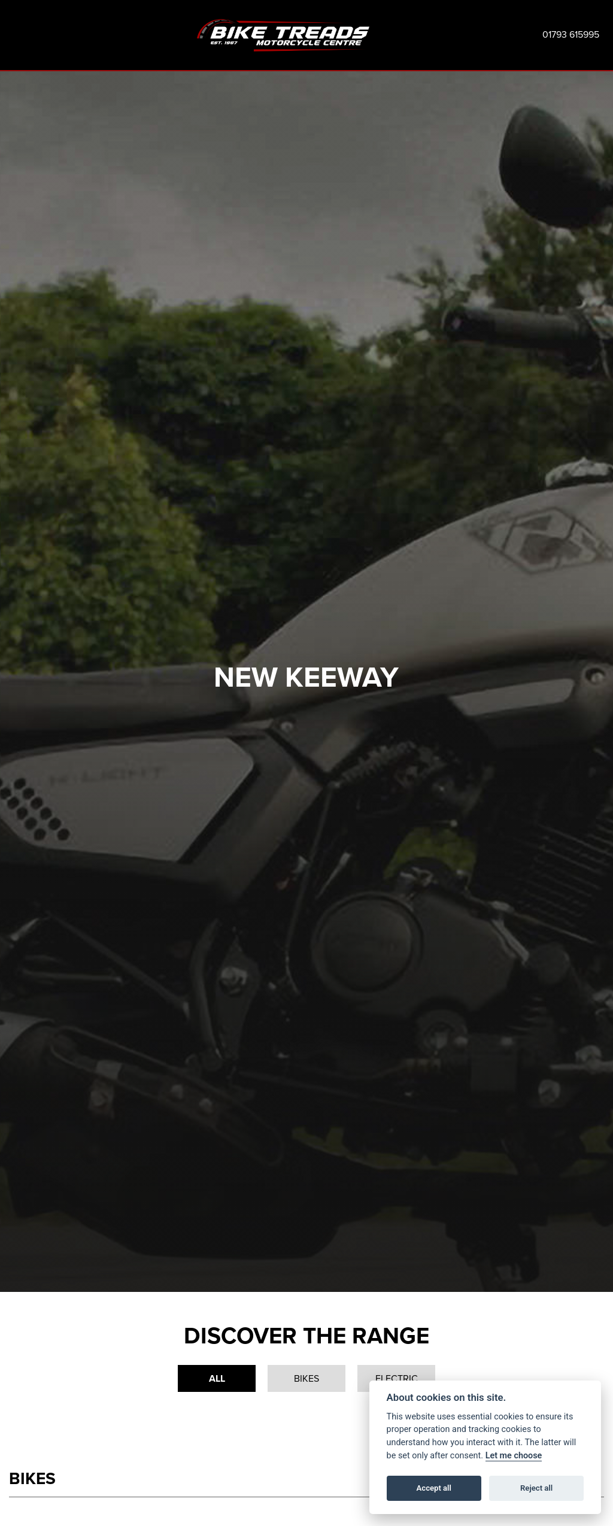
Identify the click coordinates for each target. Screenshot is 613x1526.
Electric (396, 1378)
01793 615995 (570, 34)
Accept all (434, 1487)
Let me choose (513, 1456)
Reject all (536, 1487)
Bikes (306, 1378)
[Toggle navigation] (17, 35)
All (217, 1378)
